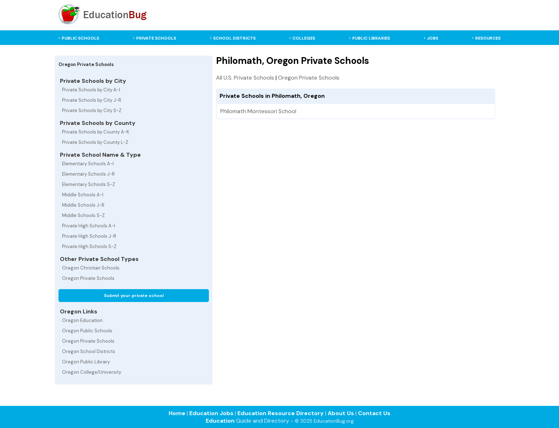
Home (177, 413)
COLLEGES (303, 38)
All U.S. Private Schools (245, 77)
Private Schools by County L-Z (95, 142)
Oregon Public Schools (87, 331)
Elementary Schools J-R (88, 174)
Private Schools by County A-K (95, 132)
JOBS (432, 38)
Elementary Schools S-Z (88, 184)
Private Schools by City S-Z (92, 110)
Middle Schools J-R (83, 205)
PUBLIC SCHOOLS (80, 38)
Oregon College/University (91, 372)
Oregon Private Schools (88, 278)
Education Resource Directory (280, 413)
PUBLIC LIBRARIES (371, 38)
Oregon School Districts (88, 351)
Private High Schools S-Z (89, 246)
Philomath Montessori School (258, 111)
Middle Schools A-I (82, 195)
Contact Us (374, 413)
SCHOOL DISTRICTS (234, 38)
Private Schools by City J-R (91, 100)
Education (220, 420)
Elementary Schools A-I (88, 164)
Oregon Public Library (86, 362)
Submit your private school (134, 295)
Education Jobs (211, 413)
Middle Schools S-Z (83, 215)
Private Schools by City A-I (91, 90)
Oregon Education (82, 320)
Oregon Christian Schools (90, 268)
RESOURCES (488, 38)
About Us (341, 413)
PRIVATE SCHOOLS (156, 38)
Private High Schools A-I (88, 226)
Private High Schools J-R (89, 236)
